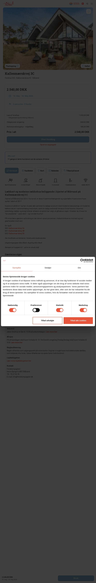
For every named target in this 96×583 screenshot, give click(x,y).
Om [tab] (79, 268)
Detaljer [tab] (48, 268)
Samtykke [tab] (16, 268)
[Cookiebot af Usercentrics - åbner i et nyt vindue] (82, 260)
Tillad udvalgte (47, 320)
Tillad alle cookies (78, 320)
